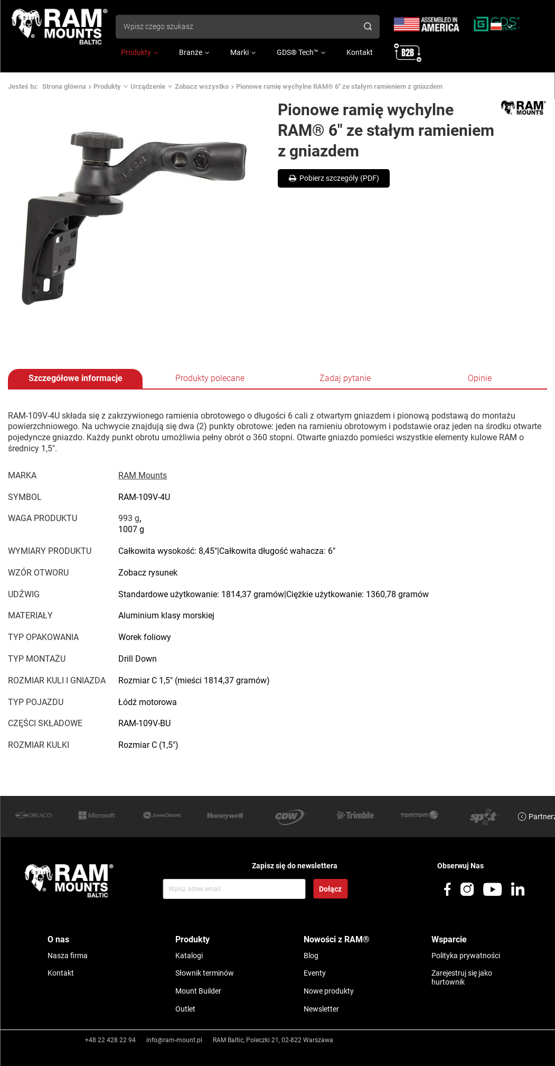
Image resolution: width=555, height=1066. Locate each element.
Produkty (136, 52)
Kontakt (359, 52)
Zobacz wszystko (202, 86)
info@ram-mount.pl (174, 1040)
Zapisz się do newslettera (294, 865)
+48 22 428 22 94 (110, 1040)
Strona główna (64, 86)
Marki (239, 52)
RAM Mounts (142, 475)
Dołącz (330, 889)
